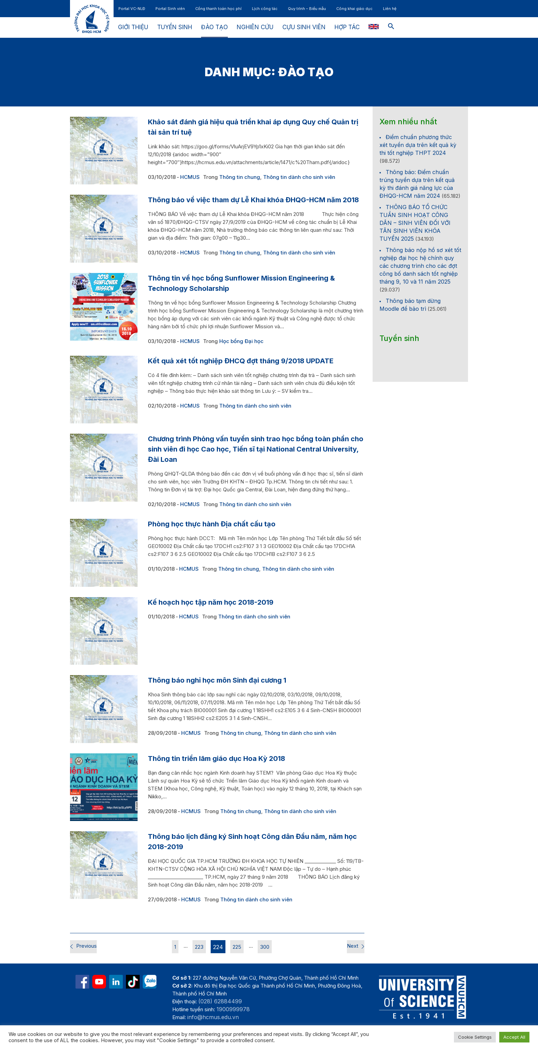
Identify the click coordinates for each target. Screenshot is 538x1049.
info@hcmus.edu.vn (213, 1017)
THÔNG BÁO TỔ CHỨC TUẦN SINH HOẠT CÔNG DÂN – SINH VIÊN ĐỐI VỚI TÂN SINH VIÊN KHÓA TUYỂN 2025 (415, 223)
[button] (391, 27)
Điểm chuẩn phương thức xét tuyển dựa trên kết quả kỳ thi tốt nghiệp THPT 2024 (417, 145)
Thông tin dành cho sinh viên (299, 177)
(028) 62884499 (220, 1001)
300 (264, 947)
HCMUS (190, 177)
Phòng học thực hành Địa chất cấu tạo (212, 524)
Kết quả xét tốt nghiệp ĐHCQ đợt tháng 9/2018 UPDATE (241, 361)
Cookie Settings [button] (475, 1037)
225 (237, 947)
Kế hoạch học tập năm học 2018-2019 (210, 602)
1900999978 (233, 1009)
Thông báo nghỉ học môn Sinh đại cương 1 (217, 680)
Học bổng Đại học (241, 341)
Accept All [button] (514, 1037)
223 (199, 947)
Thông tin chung (239, 177)
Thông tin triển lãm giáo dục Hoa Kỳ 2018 (216, 758)
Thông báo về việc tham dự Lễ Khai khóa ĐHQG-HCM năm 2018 (253, 200)
